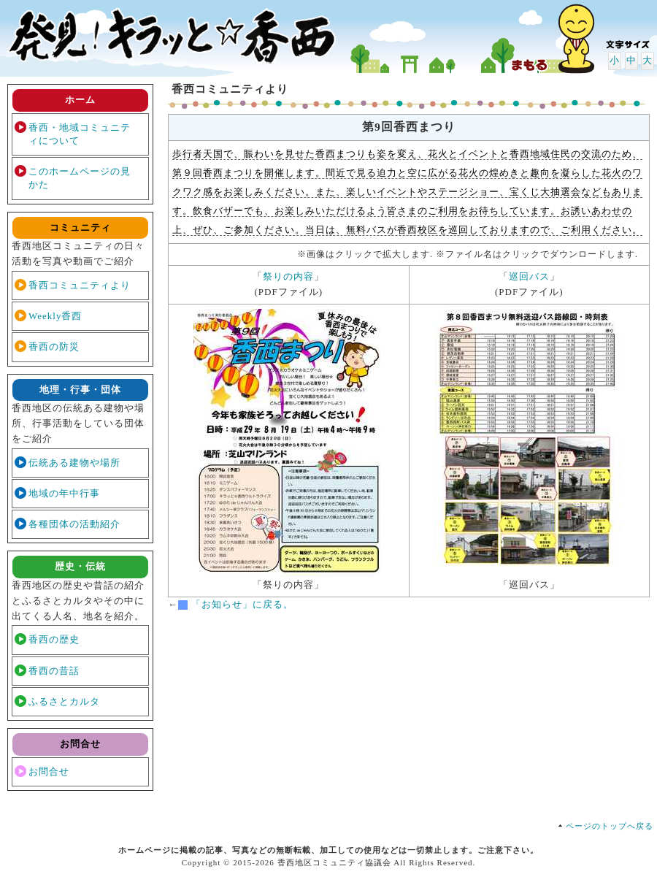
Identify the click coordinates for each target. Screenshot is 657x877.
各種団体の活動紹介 (74, 523)
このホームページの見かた (79, 178)
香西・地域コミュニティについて (79, 134)
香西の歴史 (54, 639)
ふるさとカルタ (64, 701)
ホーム (80, 99)
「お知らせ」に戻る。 (242, 604)
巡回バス (529, 276)
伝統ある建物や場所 (74, 462)
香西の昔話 (54, 670)
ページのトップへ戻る (609, 826)
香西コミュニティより (79, 285)
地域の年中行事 (64, 493)
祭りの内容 (288, 276)
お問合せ (48, 771)
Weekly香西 (55, 315)
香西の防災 (54, 346)
